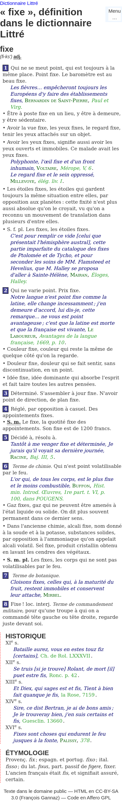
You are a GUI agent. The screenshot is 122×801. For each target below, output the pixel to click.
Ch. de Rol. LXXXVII (65, 656)
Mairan (79, 275)
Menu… (114, 14)
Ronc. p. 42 (63, 675)
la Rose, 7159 (78, 695)
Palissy (68, 740)
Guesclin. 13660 (42, 721)
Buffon (81, 486)
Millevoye (22, 181)
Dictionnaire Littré (19, 3)
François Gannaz (39, 797)
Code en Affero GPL (89, 797)
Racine (18, 457)
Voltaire (46, 168)
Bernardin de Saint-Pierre (56, 100)
